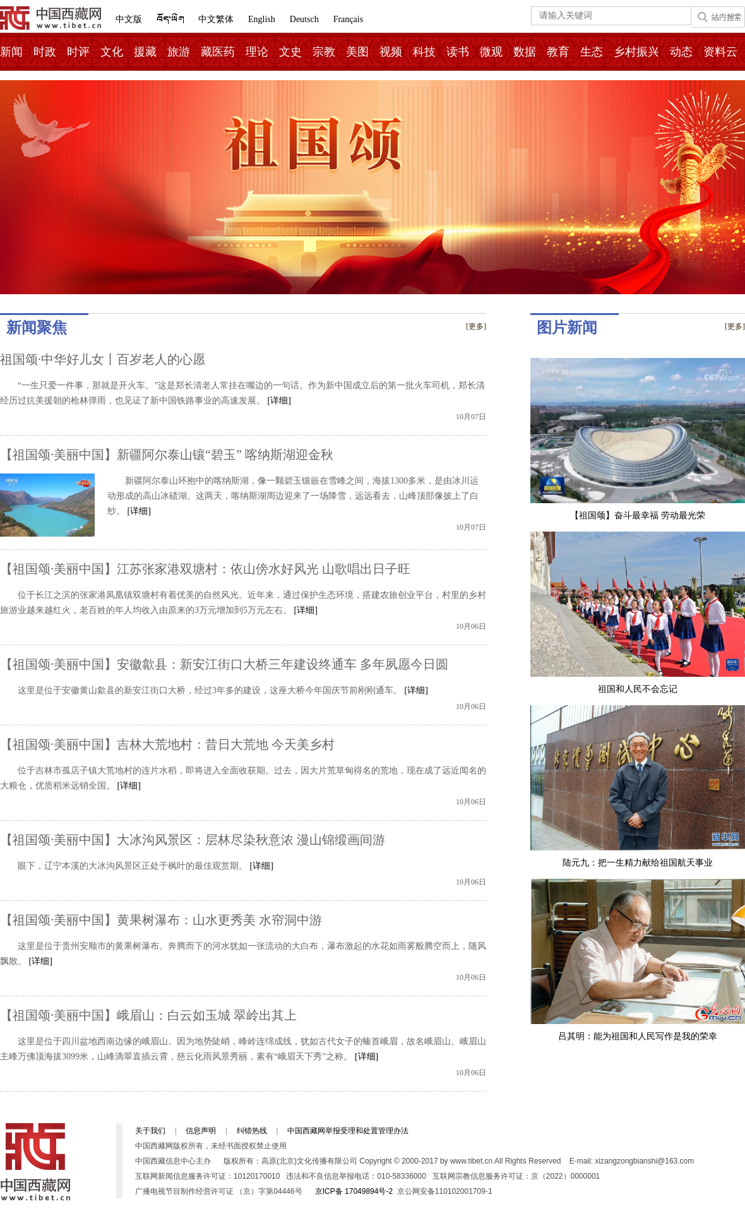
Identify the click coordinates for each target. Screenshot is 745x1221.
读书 (457, 51)
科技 (424, 51)
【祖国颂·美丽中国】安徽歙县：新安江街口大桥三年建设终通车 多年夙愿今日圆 (224, 664)
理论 (257, 51)
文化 (111, 51)
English (261, 19)
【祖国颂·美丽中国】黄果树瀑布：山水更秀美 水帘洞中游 (161, 920)
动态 (681, 51)
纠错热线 (252, 1130)
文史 (290, 51)
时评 (78, 51)
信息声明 (201, 1130)
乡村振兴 (636, 51)
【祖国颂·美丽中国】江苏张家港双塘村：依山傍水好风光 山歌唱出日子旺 (205, 569)
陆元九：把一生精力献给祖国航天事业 (638, 862)
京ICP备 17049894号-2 (354, 1191)
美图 (357, 51)
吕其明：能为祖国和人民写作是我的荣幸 (637, 1036)
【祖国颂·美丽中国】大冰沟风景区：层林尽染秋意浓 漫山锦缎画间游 (192, 840)
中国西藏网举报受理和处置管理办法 (347, 1130)
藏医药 (218, 51)
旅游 (178, 51)
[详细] (279, 400)
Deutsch (304, 19)
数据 (524, 51)
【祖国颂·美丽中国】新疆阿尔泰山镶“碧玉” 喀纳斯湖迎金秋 (166, 455)
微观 (491, 51)
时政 (44, 51)
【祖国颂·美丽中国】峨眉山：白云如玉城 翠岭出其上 (148, 1015)
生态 (591, 51)
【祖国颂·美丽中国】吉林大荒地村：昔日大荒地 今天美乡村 (167, 744)
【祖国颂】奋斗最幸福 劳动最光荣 (637, 515)
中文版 (129, 19)
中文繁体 (216, 19)
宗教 (324, 51)
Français (348, 19)
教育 (558, 51)
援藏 (145, 51)
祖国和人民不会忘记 (637, 689)
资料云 (720, 51)
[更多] (476, 326)
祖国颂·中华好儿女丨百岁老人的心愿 (102, 359)
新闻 (11, 51)
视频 (390, 51)
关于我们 (150, 1130)
